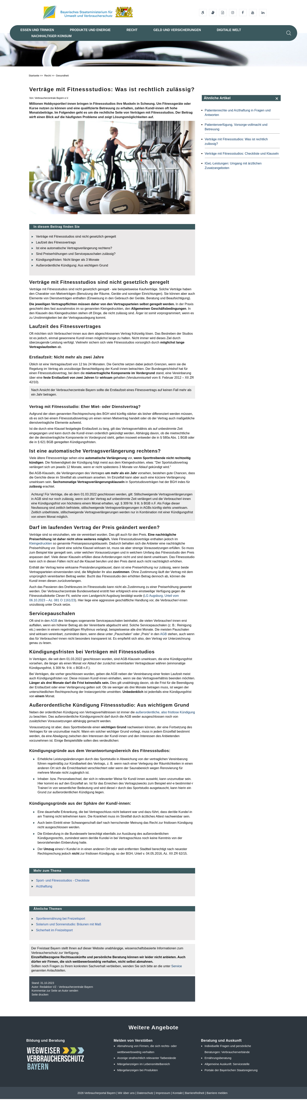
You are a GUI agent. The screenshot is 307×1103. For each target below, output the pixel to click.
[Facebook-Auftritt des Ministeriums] (243, 12)
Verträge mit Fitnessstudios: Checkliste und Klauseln (242, 157)
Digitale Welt (229, 30)
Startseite (34, 79)
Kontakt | (178, 1096)
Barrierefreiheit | (195, 1096)
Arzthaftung (44, 890)
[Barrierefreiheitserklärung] (202, 12)
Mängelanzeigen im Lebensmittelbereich (143, 1068)
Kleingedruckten (40, 547)
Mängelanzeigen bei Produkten (137, 1074)
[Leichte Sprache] (223, 12)
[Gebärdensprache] (213, 12)
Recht (132, 30)
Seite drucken (40, 998)
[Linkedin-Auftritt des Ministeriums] (263, 12)
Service (176, 970)
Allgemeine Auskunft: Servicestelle (227, 1068)
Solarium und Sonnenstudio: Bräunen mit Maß (68, 928)
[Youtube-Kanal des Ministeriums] (253, 12)
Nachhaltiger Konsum (51, 36)
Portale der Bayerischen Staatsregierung (231, 1074)
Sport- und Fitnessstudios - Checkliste (63, 884)
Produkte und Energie (90, 30)
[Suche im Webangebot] (288, 33)
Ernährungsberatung (218, 1062)
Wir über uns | (127, 1096)
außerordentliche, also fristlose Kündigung (165, 716)
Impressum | (164, 1096)
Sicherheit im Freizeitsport (54, 934)
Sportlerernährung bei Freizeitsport (60, 922)
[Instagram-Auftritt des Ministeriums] (233, 12)
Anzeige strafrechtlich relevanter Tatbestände (146, 1062)
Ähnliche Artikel (217, 102)
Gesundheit (62, 79)
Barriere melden (217, 1096)
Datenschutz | (146, 1096)
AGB (53, 624)
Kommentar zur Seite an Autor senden (55, 994)
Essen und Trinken (37, 30)
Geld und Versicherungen (177, 30)
